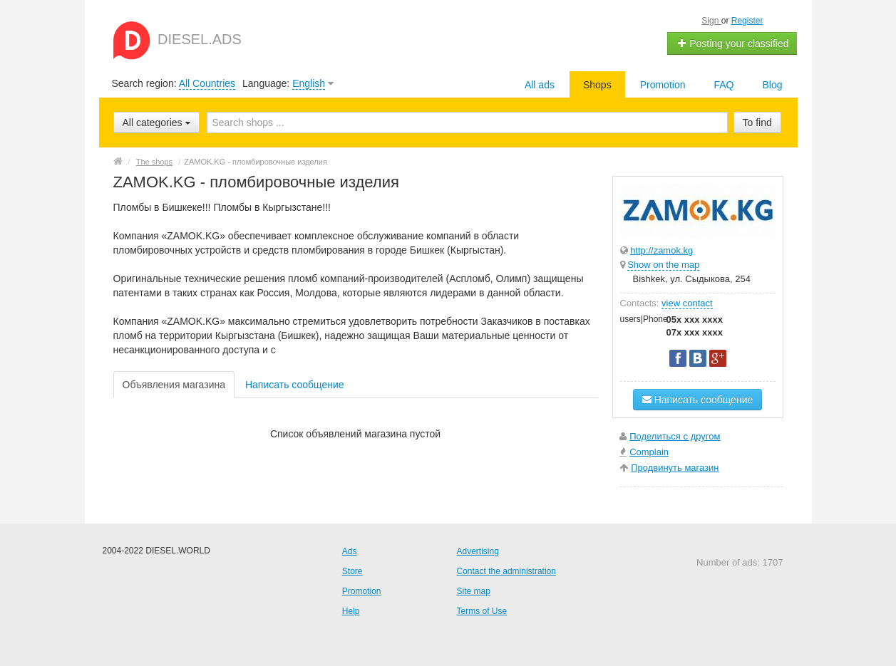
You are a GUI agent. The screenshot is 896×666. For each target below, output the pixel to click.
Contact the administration (506, 571)
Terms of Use (482, 611)
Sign (711, 21)
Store (352, 571)
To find (757, 122)
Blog (772, 84)
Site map (473, 591)
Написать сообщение (294, 384)
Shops (597, 84)
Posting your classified (732, 43)
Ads (349, 551)
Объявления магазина (174, 384)
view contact (687, 303)
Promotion (663, 84)
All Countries (207, 83)
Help (351, 611)
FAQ (723, 84)
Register (747, 21)
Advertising (478, 551)
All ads (540, 84)
